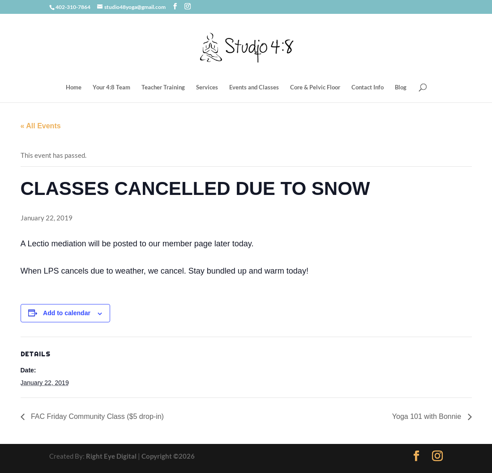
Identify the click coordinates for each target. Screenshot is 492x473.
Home (73, 87)
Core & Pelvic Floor (315, 87)
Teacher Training (163, 87)
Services (207, 87)
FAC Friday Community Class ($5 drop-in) (96, 416)
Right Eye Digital (111, 456)
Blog (400, 87)
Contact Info (367, 87)
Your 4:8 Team (111, 87)
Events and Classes (254, 87)
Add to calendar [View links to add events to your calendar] (66, 313)
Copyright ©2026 (168, 456)
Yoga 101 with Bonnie (427, 416)
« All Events (41, 126)
